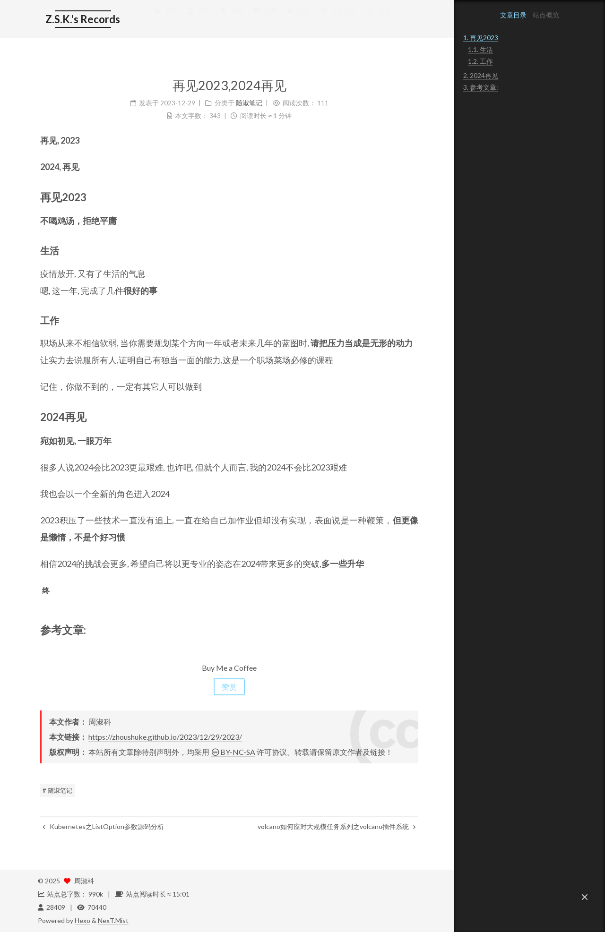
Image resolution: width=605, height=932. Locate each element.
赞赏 (226, 686)
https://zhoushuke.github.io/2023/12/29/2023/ (163, 736)
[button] (585, 897)
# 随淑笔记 (55, 790)
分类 (262, 20)
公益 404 (335, 20)
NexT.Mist (113, 920)
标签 (229, 20)
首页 (162, 20)
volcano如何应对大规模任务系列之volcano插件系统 (334, 826)
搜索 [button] (376, 20)
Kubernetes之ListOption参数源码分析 (101, 826)
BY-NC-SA (230, 751)
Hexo (82, 920)
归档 (295, 20)
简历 (195, 20)
